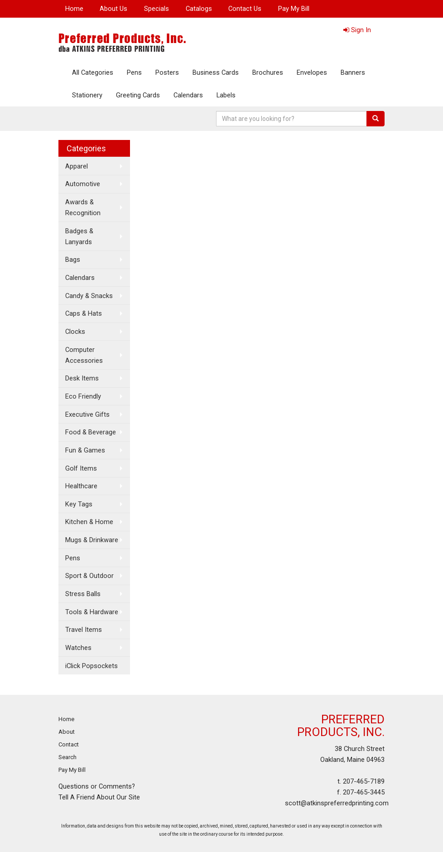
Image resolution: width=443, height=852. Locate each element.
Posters (167, 72)
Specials (156, 9)
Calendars (188, 95)
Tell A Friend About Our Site (99, 797)
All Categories (92, 72)
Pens (134, 72)
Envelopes (312, 72)
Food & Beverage (90, 432)
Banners (353, 72)
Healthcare (81, 486)
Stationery (87, 95)
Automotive (82, 184)
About (66, 731)
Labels (226, 95)
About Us (113, 9)
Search (67, 757)
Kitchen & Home (89, 522)
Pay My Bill (293, 9)
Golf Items (81, 468)
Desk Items (82, 378)
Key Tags (78, 504)
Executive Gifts (87, 414)
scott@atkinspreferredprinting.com (337, 803)
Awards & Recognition (83, 207)
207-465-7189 (364, 781)
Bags (72, 259)
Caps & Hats (83, 313)
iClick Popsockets (91, 666)
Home (74, 9)
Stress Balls (83, 594)
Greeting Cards (138, 95)
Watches (78, 648)
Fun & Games (85, 450)
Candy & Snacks (89, 296)
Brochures (267, 72)
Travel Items (83, 630)
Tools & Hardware (91, 612)
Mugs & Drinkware (91, 540)
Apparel (76, 166)
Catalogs (199, 9)
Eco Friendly (83, 396)
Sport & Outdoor (89, 576)
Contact (68, 744)
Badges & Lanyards (79, 236)
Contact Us (244, 9)
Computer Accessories (84, 355)
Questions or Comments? (96, 786)
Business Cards (216, 72)
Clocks (75, 331)
